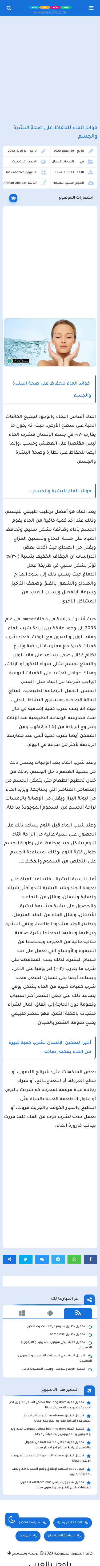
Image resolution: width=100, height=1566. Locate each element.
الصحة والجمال (63, 162)
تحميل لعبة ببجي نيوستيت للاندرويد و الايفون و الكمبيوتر (54, 1358)
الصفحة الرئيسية (69, 1522)
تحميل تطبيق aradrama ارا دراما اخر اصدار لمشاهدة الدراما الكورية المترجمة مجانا (57, 1418)
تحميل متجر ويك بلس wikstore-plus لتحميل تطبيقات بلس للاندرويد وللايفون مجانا (55, 1485)
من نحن (25, 1536)
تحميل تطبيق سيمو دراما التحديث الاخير (59, 1326)
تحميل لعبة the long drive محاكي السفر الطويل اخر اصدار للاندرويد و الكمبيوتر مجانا (50, 1405)
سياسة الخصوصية (26, 1522)
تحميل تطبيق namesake (71, 1334)
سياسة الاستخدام (61, 1536)
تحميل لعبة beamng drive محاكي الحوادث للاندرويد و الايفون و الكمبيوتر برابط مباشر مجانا (50, 1431)
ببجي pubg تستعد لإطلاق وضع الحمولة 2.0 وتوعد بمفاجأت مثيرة (51, 1471)
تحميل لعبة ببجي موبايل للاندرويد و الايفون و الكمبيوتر (56, 1345)
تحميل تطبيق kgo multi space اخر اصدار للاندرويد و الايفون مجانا (51, 1458)
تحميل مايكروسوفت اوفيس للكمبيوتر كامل (57, 1369)
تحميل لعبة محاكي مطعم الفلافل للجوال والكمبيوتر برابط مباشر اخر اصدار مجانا (58, 1445)
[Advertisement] (50, 71)
